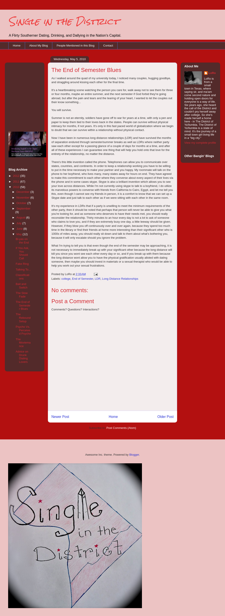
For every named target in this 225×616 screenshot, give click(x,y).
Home (17, 45)
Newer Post (60, 417)
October (21, 203)
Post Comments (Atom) (121, 428)
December (23, 191)
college (66, 278)
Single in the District (63, 21)
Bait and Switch (21, 285)
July (19, 223)
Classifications (22, 276)
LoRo (212, 73)
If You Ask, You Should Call (22, 253)
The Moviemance (23, 343)
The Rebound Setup (23, 318)
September (23, 208)
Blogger (134, 454)
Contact (108, 45)
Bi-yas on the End (22, 240)
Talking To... (23, 269)
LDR (97, 278)
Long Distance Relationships (120, 278)
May (19, 234)
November (23, 197)
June (20, 228)
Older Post (165, 417)
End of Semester (82, 278)
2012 (16, 175)
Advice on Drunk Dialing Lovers (22, 357)
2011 (16, 181)
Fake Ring (22, 263)
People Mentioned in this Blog (75, 45)
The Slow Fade (21, 294)
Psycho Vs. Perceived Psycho (23, 330)
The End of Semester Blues (23, 305)
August (21, 217)
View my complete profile (200, 142)
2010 (16, 187)
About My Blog (38, 45)
